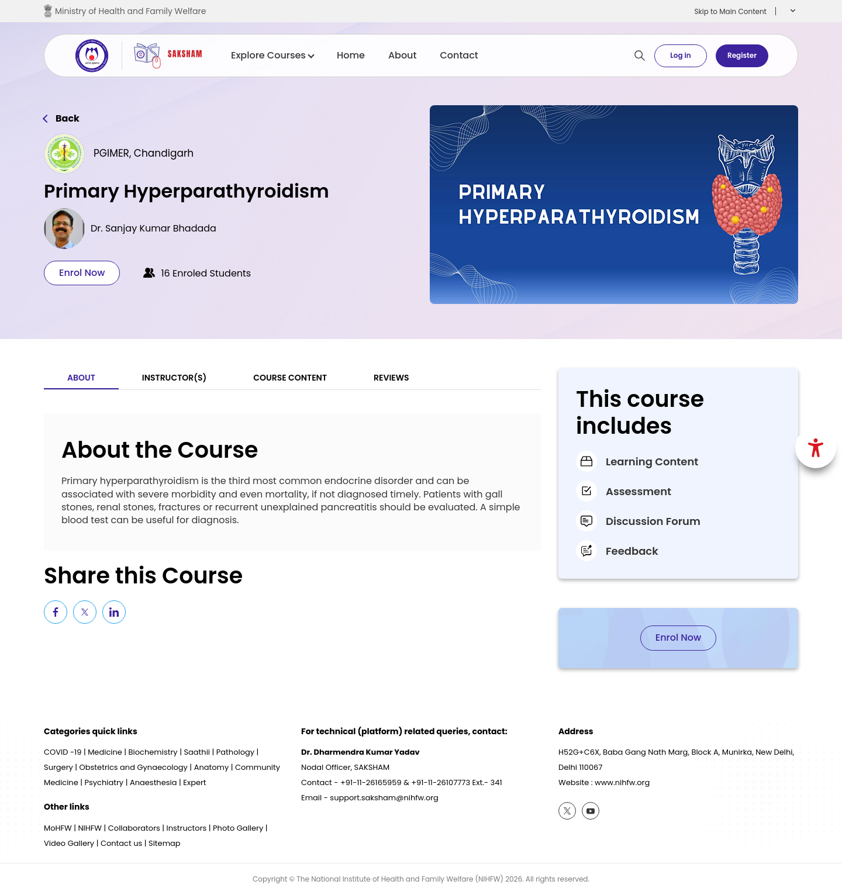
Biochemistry (153, 752)
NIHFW (90, 828)
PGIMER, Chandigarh (144, 153)
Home (351, 55)
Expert (194, 782)
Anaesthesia (153, 782)
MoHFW (58, 828)
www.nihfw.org (622, 782)
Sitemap (165, 843)
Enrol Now (82, 272)
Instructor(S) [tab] (174, 377)
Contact (459, 55)
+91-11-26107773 (440, 782)
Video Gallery (69, 843)
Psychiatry (103, 782)
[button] (791, 11)
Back (68, 119)
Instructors (187, 828)
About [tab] (81, 377)
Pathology (235, 752)
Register (742, 55)
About (402, 55)
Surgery (58, 767)
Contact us (121, 843)
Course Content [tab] (290, 377)
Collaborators (134, 828)
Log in (680, 55)
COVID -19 (62, 752)
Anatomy (211, 767)
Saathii (197, 752)
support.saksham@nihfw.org (384, 797)
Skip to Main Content (730, 11)
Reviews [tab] (391, 377)
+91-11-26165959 (371, 782)
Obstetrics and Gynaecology (134, 767)
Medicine (105, 752)
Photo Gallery (238, 828)
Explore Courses (272, 55)
